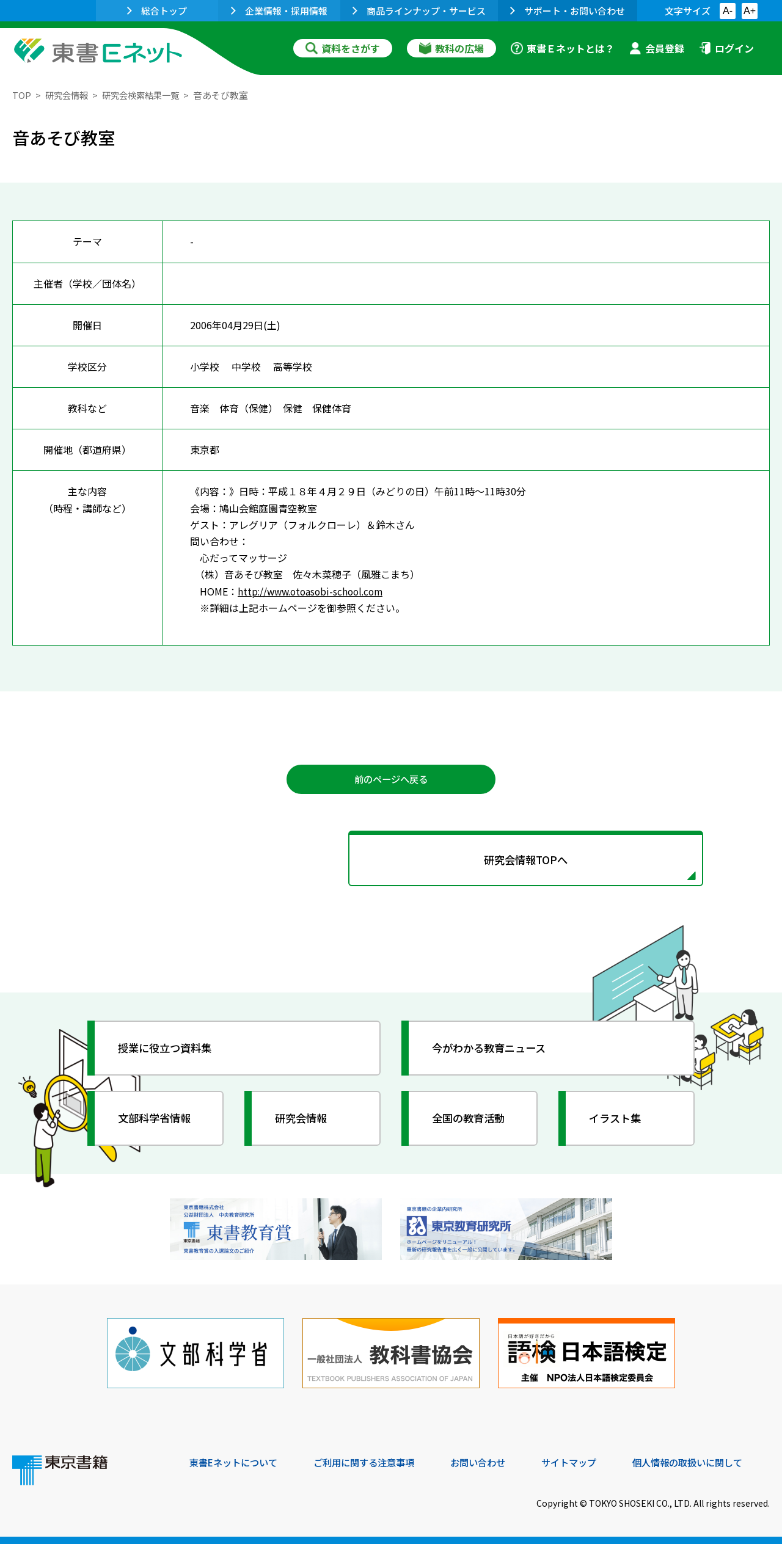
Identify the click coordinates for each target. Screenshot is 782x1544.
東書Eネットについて (236, 1461)
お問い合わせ (492, 1461)
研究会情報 (68, 95)
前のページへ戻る (391, 780)
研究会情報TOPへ (391, 862)
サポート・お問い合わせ (567, 10)
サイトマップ (587, 1461)
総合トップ (157, 10)
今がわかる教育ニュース (493, 1051)
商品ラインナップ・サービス (419, 10)
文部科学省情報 (157, 1121)
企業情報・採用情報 (279, 10)
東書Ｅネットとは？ (563, 48)
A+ (750, 10)
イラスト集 (617, 1121)
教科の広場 (451, 48)
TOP (21, 95)
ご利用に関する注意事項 (373, 1461)
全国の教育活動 (471, 1121)
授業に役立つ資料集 (168, 1051)
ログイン (726, 48)
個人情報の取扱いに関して (711, 1461)
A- (728, 10)
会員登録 (656, 48)
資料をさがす (342, 48)
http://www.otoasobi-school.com (314, 590)
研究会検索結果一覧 (146, 95)
